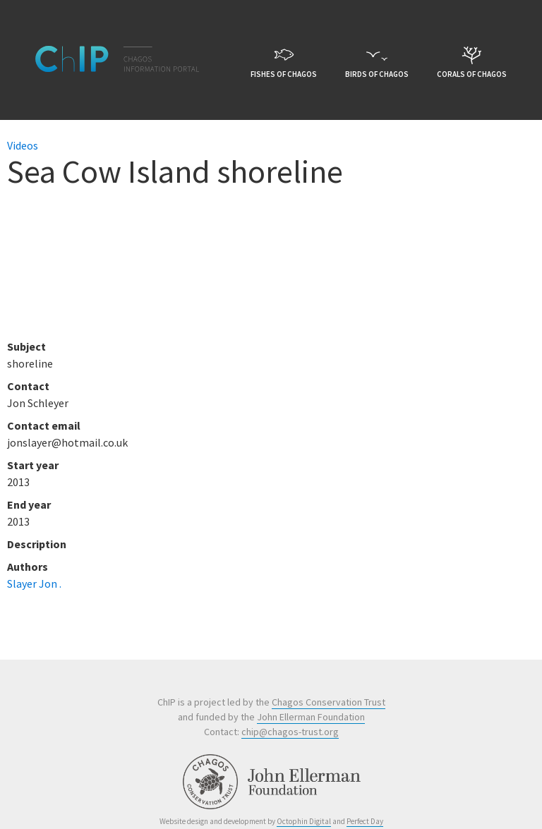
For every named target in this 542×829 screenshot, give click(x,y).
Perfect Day (365, 821)
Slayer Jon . (34, 583)
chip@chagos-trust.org (290, 731)
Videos (22, 145)
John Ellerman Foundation (311, 716)
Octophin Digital (304, 821)
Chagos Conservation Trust (328, 702)
